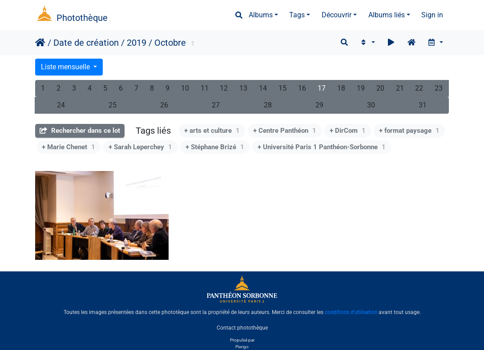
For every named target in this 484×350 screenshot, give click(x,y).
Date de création (86, 42)
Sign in (432, 15)
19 (361, 88)
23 (439, 88)
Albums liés (386, 15)
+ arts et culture (212, 131)
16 (302, 88)
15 (282, 88)
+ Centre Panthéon (284, 131)
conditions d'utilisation (351, 312)
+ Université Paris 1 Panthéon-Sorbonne (322, 147)
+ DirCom (348, 131)
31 (423, 105)
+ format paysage (409, 131)
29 (319, 105)
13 (243, 88)
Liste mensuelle (66, 67)
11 (205, 88)
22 (419, 88)
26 (164, 105)
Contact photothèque (242, 327)
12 (224, 88)
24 (61, 105)
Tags (297, 15)
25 (113, 105)
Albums (261, 15)
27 (216, 105)
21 (400, 88)
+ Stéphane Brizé (215, 147)
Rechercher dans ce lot (80, 131)
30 (371, 105)
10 (185, 88)
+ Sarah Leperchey (140, 147)
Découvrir (336, 15)
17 (322, 88)
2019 (136, 42)
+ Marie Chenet (68, 147)
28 (268, 105)
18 (341, 88)
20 (380, 88)
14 (263, 88)
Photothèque (82, 17)
